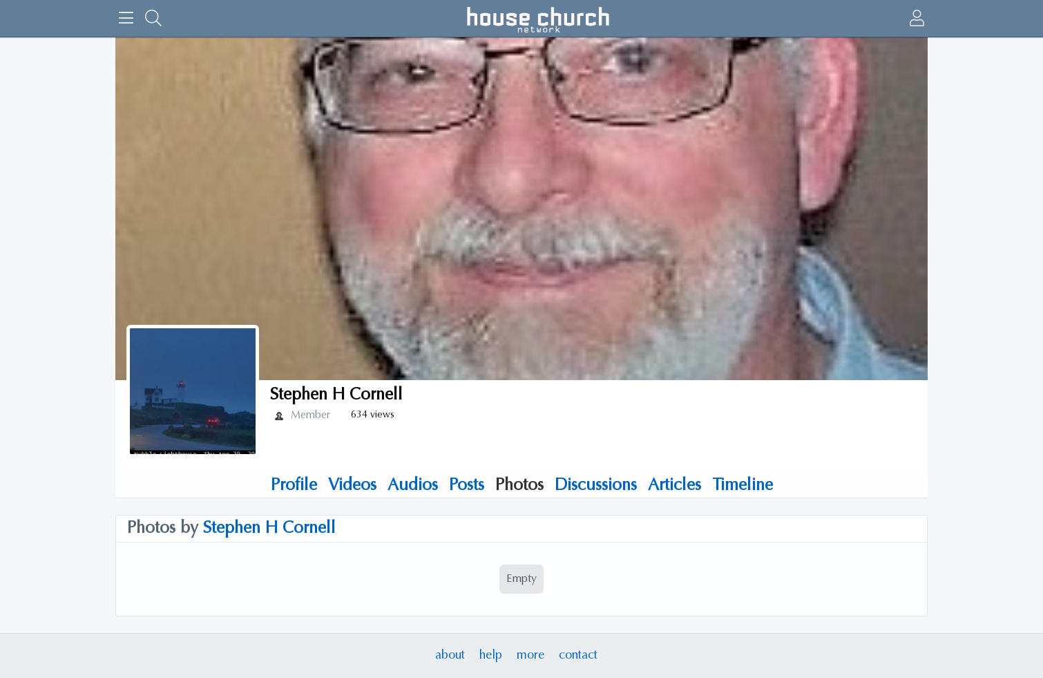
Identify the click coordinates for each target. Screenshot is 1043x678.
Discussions (596, 486)
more (530, 656)
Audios (412, 486)
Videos (352, 486)
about (450, 656)
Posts (466, 486)
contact (578, 656)
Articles (674, 486)
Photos (519, 486)
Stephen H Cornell (269, 528)
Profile (294, 486)
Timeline (742, 486)
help (490, 656)
